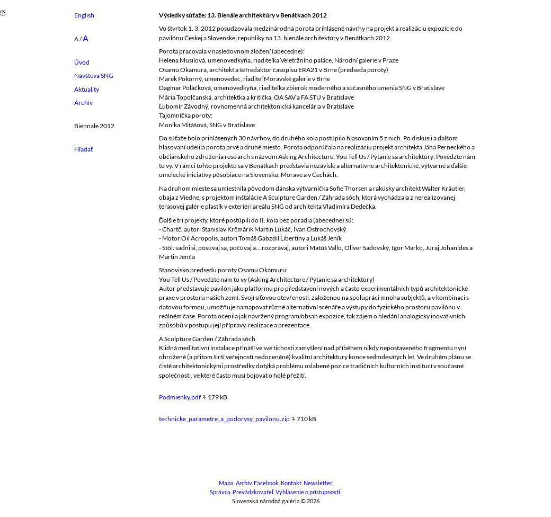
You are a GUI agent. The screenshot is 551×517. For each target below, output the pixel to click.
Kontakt (291, 483)
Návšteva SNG (93, 75)
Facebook (266, 483)
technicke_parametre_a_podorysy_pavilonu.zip (224, 419)
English (84, 15)
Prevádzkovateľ (253, 492)
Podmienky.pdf (180, 397)
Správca (220, 492)
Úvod (82, 62)
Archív (83, 102)
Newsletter (318, 483)
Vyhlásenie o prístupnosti (308, 492)
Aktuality (86, 89)
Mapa (226, 483)
